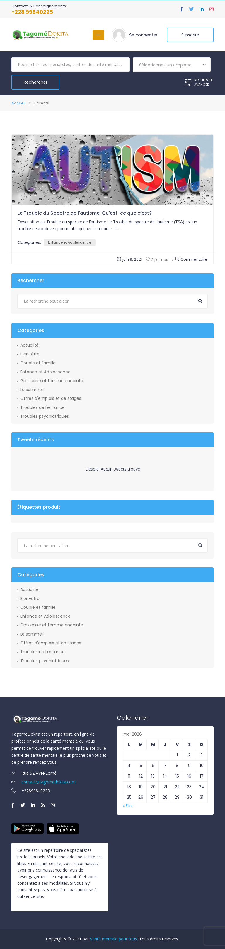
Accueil (18, 103)
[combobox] (172, 64)
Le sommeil (32, 389)
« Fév (128, 806)
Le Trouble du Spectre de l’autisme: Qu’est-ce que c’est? (85, 213)
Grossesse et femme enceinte (51, 381)
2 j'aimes (157, 259)
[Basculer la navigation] (98, 35)
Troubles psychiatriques (44, 416)
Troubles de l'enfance (42, 407)
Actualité (29, 345)
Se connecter (143, 35)
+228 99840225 (32, 12)
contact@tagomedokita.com (43, 782)
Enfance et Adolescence (69, 242)
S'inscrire (190, 35)
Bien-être (30, 354)
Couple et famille (38, 363)
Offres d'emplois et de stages (50, 398)
